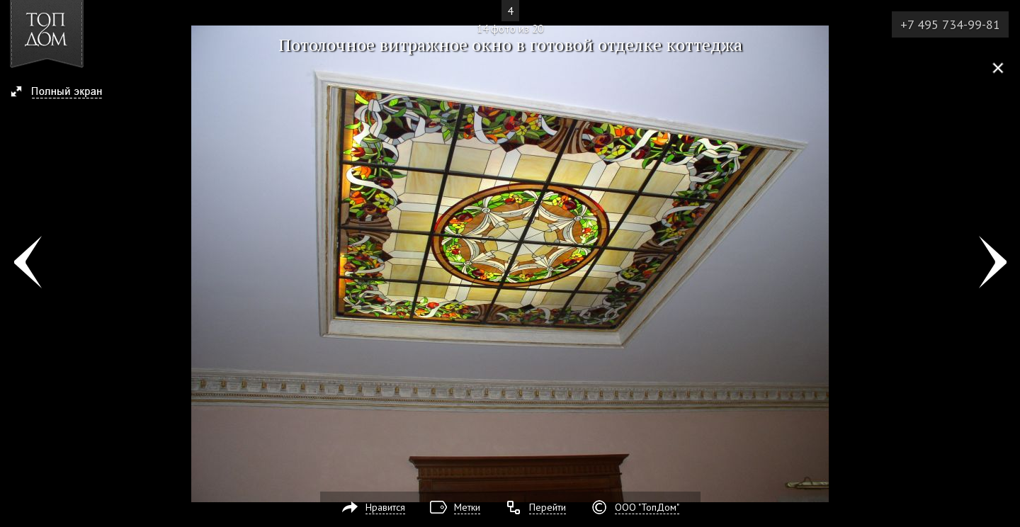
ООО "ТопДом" (647, 507)
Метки (467, 507)
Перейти (547, 507)
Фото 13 (27, 263)
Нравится (385, 507)
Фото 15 (992, 263)
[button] (62, 92)
